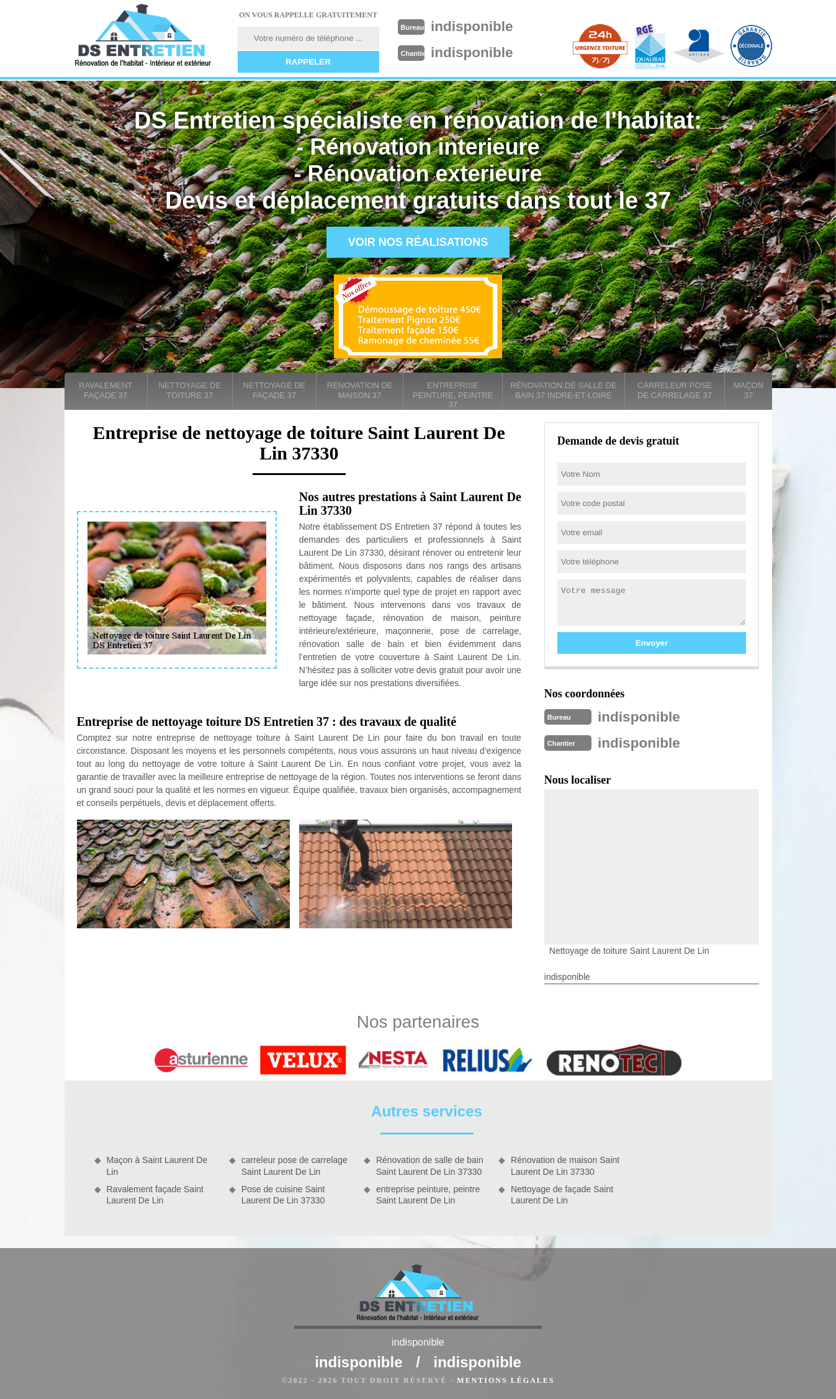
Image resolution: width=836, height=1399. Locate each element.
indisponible (480, 25)
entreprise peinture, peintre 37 (453, 395)
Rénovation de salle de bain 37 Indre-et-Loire (563, 390)
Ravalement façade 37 (105, 390)
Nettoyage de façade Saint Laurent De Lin (562, 1192)
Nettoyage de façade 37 (274, 390)
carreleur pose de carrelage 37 (674, 390)
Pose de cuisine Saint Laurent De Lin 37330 (283, 1192)
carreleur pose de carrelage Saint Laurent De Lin (294, 1163)
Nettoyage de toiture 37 (189, 390)
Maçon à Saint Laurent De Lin (157, 1163)
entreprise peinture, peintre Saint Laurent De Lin (428, 1192)
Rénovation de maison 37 (360, 390)
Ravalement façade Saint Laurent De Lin (155, 1192)
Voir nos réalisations (418, 242)
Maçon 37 (748, 390)
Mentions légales (505, 1378)
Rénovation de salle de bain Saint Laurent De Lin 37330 (429, 1163)
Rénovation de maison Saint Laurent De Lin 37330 (565, 1163)
